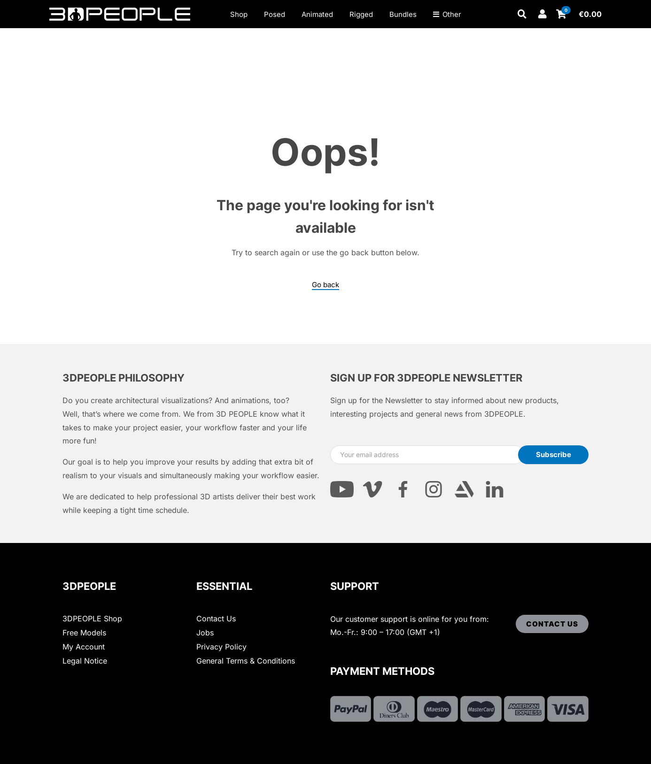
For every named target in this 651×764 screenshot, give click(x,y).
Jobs (205, 632)
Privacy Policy (221, 646)
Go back (325, 285)
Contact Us (216, 618)
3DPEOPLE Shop (92, 618)
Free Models (84, 632)
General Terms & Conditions (245, 660)
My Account (83, 646)
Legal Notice (84, 660)
